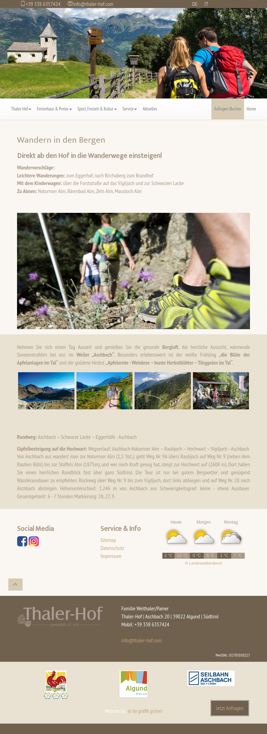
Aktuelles (150, 109)
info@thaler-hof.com (93, 3)
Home (251, 109)
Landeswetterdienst (205, 563)
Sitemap (108, 539)
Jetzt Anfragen (229, 707)
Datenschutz (112, 547)
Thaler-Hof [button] (21, 109)
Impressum (110, 555)
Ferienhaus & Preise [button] (54, 109)
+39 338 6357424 (43, 3)
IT (206, 3)
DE (194, 3)
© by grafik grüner (145, 710)
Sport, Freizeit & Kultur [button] (97, 109)
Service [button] (129, 109)
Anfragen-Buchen (227, 109)
